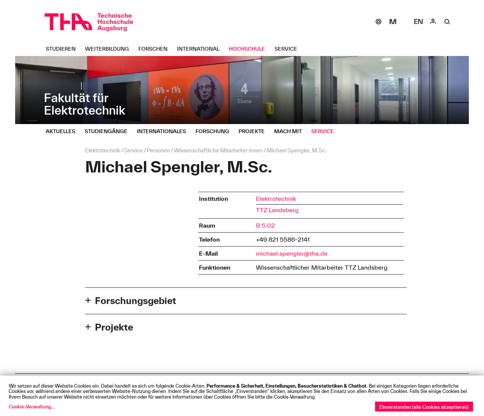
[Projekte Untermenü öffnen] (254, 131)
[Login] (433, 21)
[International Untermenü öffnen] (201, 49)
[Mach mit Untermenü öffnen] (290, 131)
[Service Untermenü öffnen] (289, 49)
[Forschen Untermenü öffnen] (156, 49)
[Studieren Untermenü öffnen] (63, 49)
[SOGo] (378, 21)
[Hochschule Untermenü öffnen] (250, 49)
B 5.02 (265, 225)
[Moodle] (393, 21)
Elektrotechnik (276, 198)
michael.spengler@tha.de (291, 253)
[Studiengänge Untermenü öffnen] (109, 131)
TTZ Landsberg (277, 209)
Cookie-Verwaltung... (32, 406)
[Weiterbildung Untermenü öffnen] (110, 49)
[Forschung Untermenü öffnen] (215, 131)
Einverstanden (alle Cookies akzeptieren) (423, 407)
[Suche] (447, 21)
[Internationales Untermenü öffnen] (164, 131)
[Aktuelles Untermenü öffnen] (63, 131)
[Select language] (418, 21)
